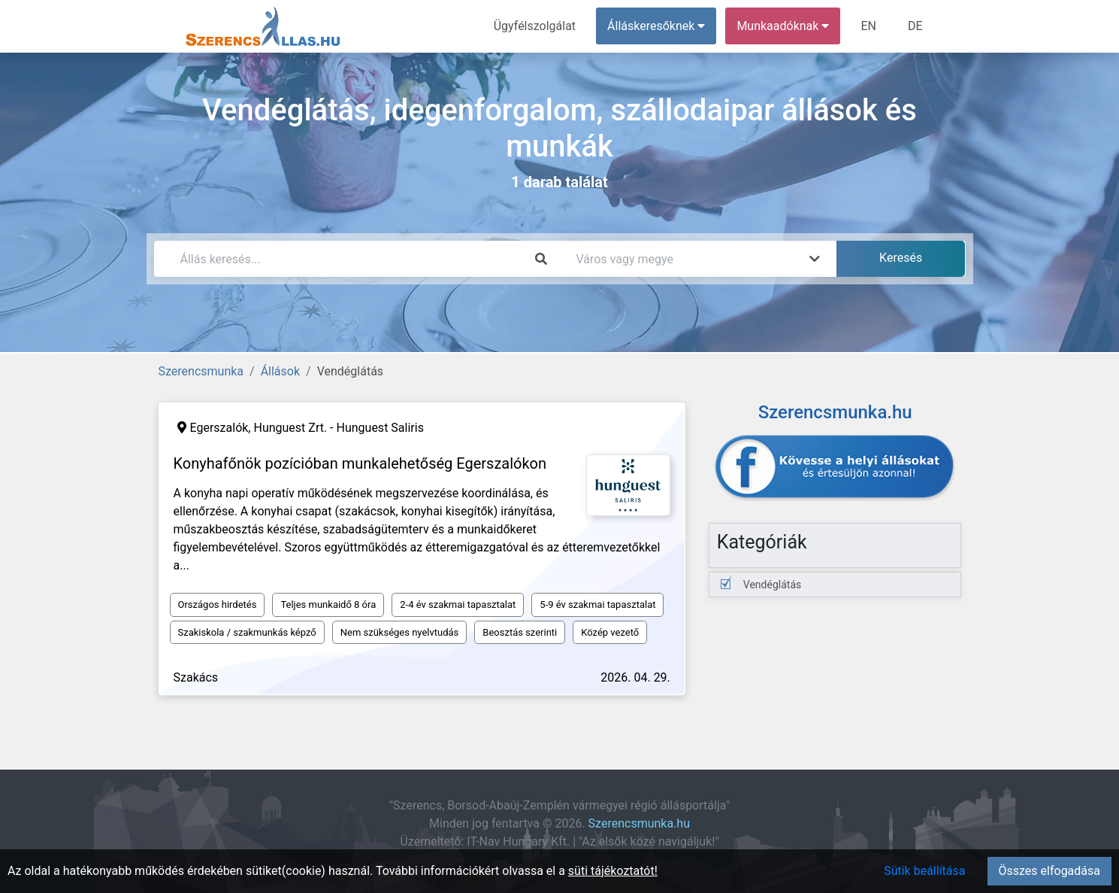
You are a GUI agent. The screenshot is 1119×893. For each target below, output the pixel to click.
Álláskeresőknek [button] (656, 26)
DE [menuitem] (915, 26)
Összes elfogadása (1049, 871)
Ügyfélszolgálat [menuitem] (535, 26)
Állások (280, 371)
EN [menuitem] (868, 26)
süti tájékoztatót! (613, 871)
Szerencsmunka (201, 371)
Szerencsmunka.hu (639, 823)
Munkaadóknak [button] (782, 26)
